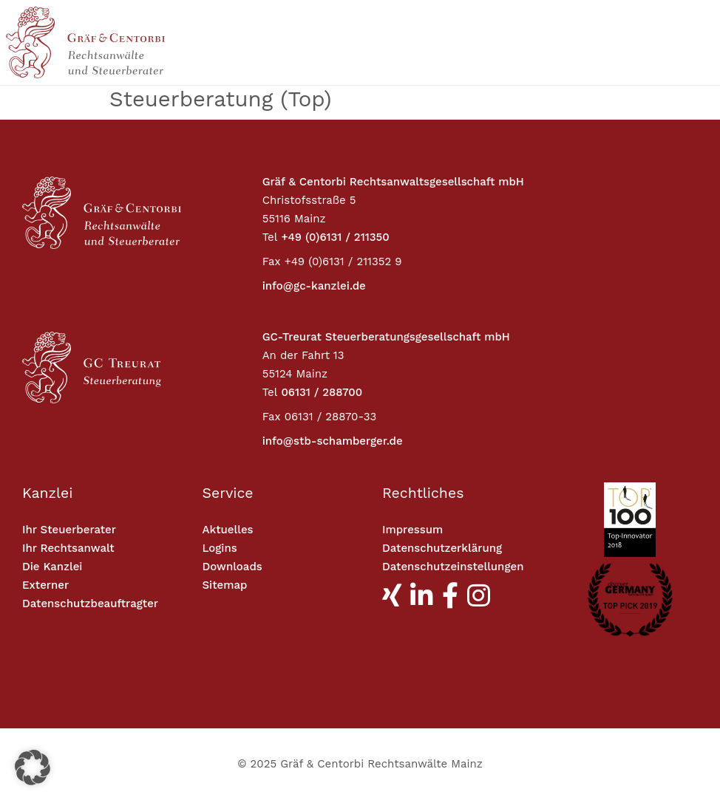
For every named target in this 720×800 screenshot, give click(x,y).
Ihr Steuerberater (69, 529)
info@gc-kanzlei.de (314, 286)
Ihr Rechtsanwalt (68, 548)
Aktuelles (228, 529)
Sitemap (225, 585)
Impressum (412, 529)
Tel (270, 237)
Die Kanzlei (52, 566)
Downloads (232, 566)
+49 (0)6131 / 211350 (335, 237)
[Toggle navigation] (621, 43)
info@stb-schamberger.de (332, 441)
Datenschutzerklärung (442, 548)
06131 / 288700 (321, 392)
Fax (271, 261)
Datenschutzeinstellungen (452, 566)
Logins (220, 548)
